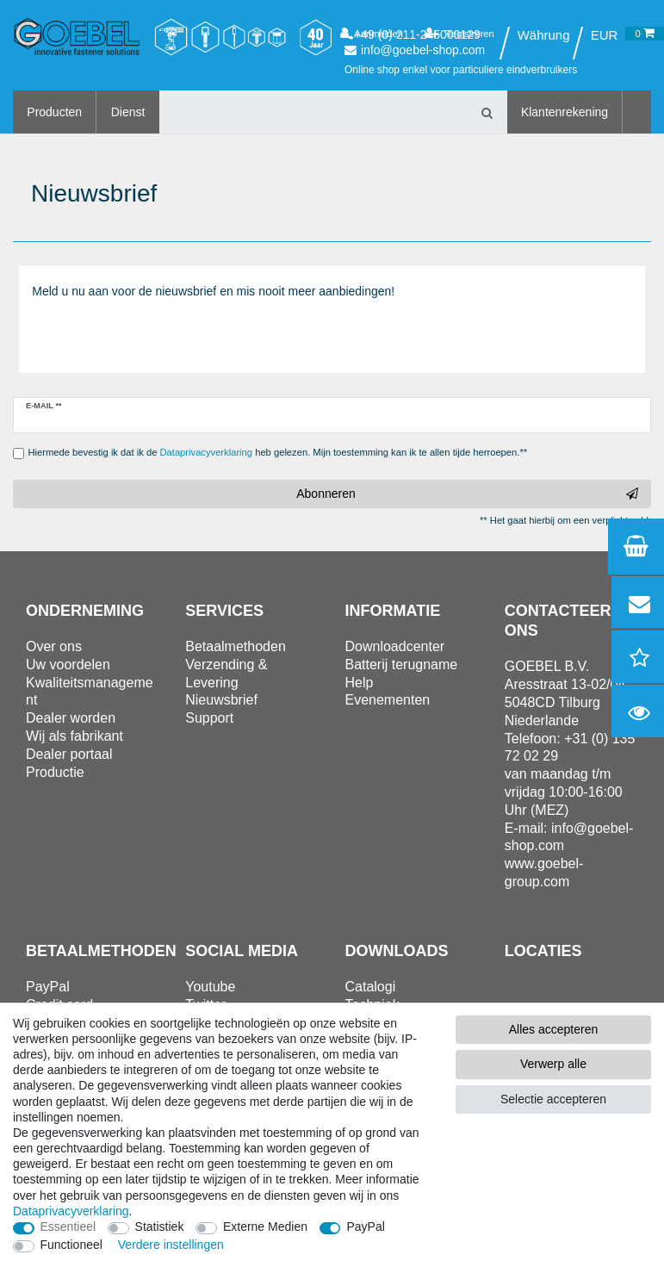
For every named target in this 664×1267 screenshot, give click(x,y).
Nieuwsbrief (221, 700)
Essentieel (68, 1226)
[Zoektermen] (313, 112)
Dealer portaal (69, 754)
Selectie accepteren (553, 1099)
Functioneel (71, 1244)
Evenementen (388, 700)
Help (359, 682)
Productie (55, 772)
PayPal (365, 1226)
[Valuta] (604, 35)
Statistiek (159, 1226)
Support (209, 718)
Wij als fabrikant (74, 736)
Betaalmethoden (235, 646)
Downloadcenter (395, 646)
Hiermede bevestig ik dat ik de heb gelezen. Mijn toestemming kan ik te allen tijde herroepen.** (278, 452)
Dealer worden (70, 718)
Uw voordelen (68, 664)
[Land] (543, 35)
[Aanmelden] (372, 33)
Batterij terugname (401, 664)
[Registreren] (459, 33)
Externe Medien (265, 1226)
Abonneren (467, 494)
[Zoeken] (487, 112)
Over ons (54, 646)
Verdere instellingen (171, 1244)
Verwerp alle (553, 1064)
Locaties (543, 951)
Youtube (210, 986)
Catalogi (370, 986)
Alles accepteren (554, 1029)
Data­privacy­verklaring (71, 1211)
